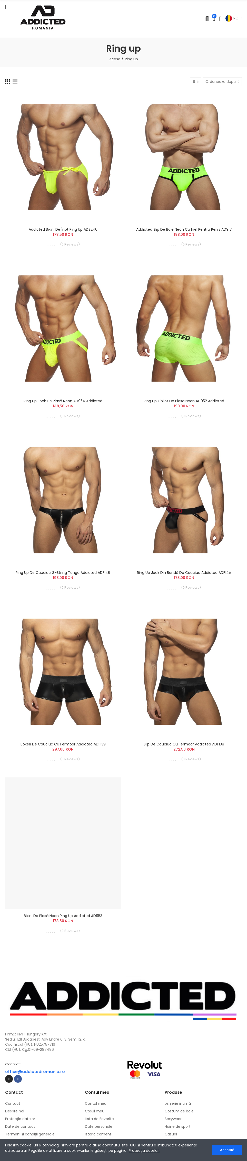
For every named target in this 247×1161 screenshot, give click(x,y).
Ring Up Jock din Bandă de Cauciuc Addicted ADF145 (184, 572)
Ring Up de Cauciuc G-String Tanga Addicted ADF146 (63, 572)
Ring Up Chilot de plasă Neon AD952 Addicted (184, 401)
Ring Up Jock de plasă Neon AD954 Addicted (63, 401)
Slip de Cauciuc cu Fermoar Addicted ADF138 (184, 744)
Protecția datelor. (144, 1150)
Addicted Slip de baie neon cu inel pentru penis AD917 (184, 229)
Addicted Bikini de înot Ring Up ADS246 (63, 229)
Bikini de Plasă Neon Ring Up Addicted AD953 (63, 915)
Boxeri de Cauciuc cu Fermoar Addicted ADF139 (63, 744)
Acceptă (227, 1149)
